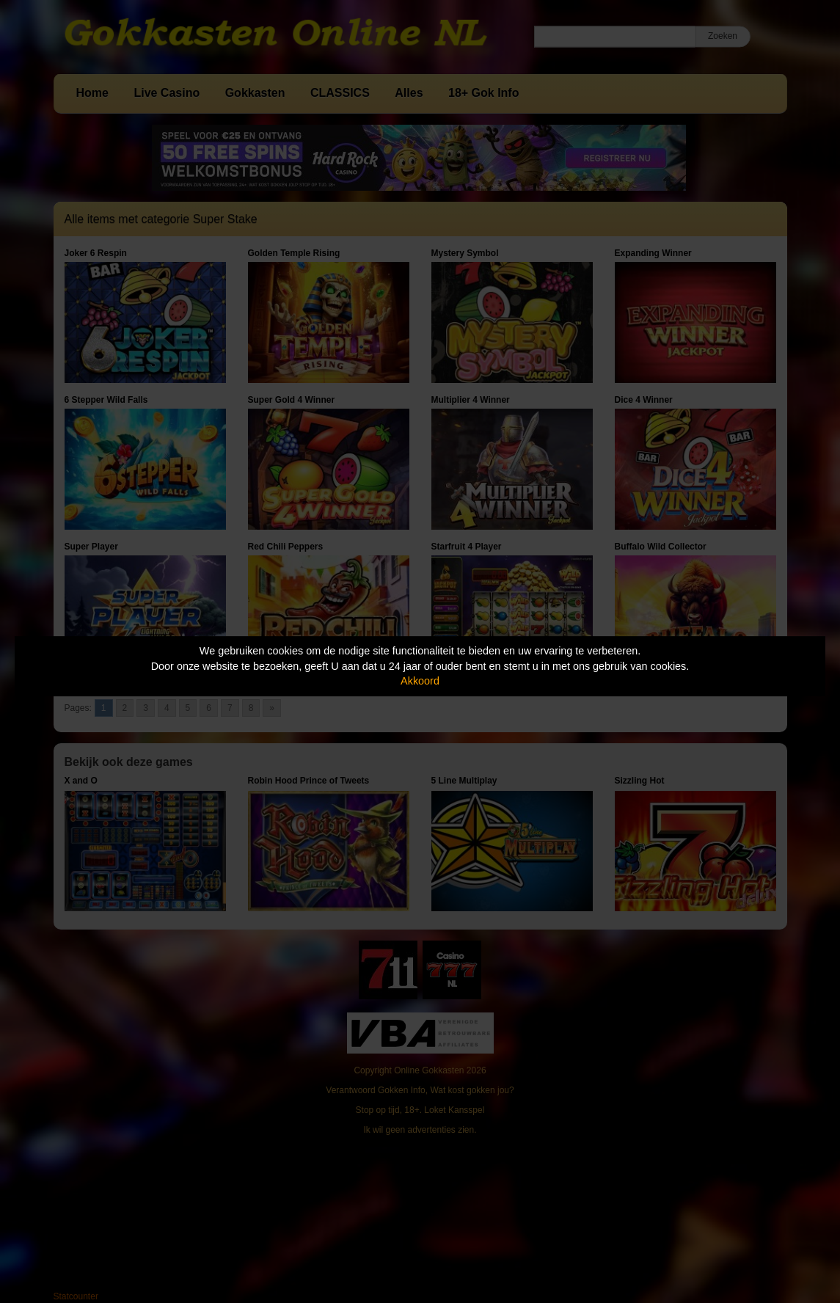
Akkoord (420, 681)
